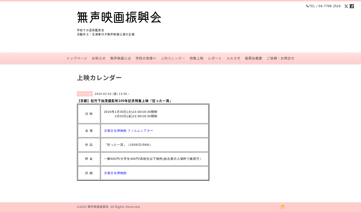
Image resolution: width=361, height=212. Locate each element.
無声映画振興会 (98, 207)
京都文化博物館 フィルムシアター (129, 130)
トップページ (77, 58)
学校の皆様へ (146, 58)
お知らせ (99, 58)
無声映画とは (120, 58)
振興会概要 (253, 58)
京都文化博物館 (115, 173)
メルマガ (233, 58)
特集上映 (197, 58)
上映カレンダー (173, 58)
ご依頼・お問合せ (280, 58)
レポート (215, 58)
